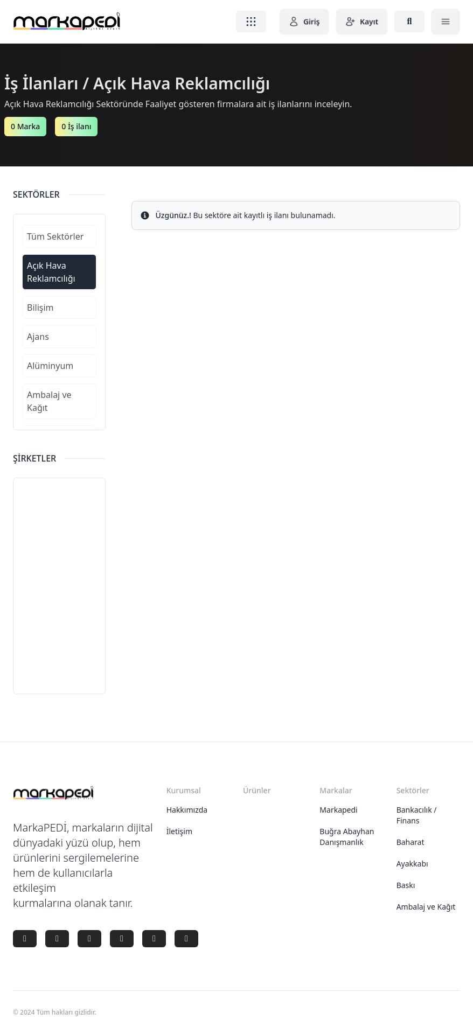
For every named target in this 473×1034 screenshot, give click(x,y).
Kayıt (362, 21)
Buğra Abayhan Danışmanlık (346, 836)
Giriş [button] (304, 21)
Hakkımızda (187, 810)
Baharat (411, 842)
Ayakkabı (412, 863)
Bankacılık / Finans (417, 815)
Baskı (406, 885)
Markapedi (338, 810)
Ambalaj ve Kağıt (426, 907)
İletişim (179, 831)
